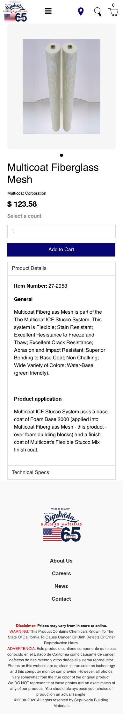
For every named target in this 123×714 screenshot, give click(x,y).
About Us (61, 560)
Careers (61, 573)
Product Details (29, 268)
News (61, 586)
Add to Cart (61, 249)
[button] (81, 11)
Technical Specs (30, 472)
